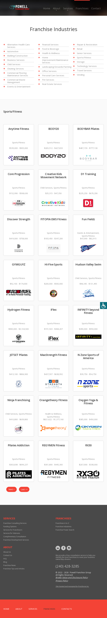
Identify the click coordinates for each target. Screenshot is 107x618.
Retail (79, 48)
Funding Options (9, 526)
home (6, 609)
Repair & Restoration (87, 44)
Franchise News (9, 565)
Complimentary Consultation (14, 536)
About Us (7, 552)
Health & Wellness (51, 53)
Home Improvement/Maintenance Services (55, 60)
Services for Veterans (11, 533)
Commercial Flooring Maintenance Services (17, 74)
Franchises (82, 8)
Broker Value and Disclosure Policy (72, 577)
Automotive (12, 51)
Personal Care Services (53, 75)
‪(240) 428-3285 (67, 566)
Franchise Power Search (65, 530)
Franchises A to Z (62, 523)
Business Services (16, 60)
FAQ (5, 558)
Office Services (49, 71)
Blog (5, 562)
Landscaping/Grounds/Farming (56, 66)
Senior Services (84, 53)
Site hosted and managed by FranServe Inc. (72, 586)
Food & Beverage (50, 48)
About (56, 8)
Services (68, 8)
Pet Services (48, 79)
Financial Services (50, 44)
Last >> (24, 489)
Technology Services (87, 66)
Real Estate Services (52, 84)
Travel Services (84, 70)
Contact (96, 8)
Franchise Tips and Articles (13, 568)
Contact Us (7, 555)
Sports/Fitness (84, 57)
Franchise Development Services (16, 540)
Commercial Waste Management (16, 81)
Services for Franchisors (12, 530)
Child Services (13, 64)
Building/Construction (17, 55)
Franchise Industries (63, 526)
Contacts (66, 609)
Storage (81, 61)
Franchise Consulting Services (14, 523)
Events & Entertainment (18, 86)
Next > (11, 489)
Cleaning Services (15, 68)
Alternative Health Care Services (18, 45)
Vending (81, 74)
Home (46, 8)
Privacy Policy (62, 580)
